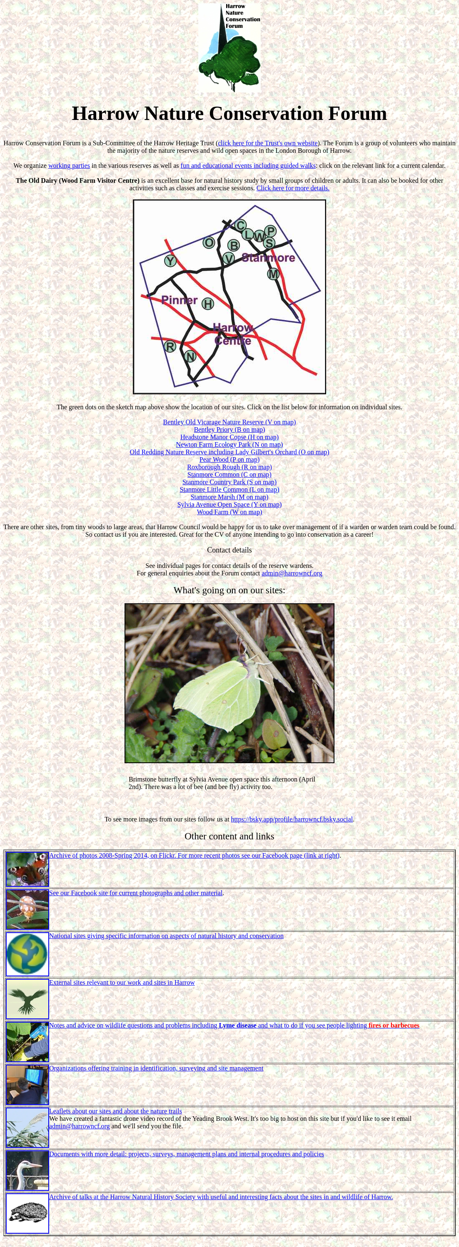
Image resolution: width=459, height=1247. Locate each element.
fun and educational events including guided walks (248, 165)
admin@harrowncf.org (292, 573)
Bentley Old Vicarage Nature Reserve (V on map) (229, 422)
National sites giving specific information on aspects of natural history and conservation (166, 935)
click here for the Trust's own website (267, 143)
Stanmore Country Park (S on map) (229, 481)
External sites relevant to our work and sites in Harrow (122, 982)
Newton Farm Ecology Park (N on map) (229, 444)
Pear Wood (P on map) (229, 459)
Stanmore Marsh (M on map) (230, 496)
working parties (69, 165)
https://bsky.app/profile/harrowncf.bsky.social (292, 819)
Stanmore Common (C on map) (229, 474)
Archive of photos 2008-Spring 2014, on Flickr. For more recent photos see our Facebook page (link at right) (194, 855)
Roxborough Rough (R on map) (229, 466)
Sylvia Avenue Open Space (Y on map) (229, 504)
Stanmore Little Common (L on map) (229, 489)
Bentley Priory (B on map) (229, 429)
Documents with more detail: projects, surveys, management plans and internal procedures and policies (186, 1153)
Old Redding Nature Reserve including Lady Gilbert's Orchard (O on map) (229, 451)
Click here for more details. (293, 188)
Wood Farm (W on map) (229, 511)
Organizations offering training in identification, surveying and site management (156, 1068)
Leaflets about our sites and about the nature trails (115, 1111)
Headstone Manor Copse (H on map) (229, 437)
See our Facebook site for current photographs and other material (135, 892)
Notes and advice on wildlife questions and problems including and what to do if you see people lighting (234, 1025)
